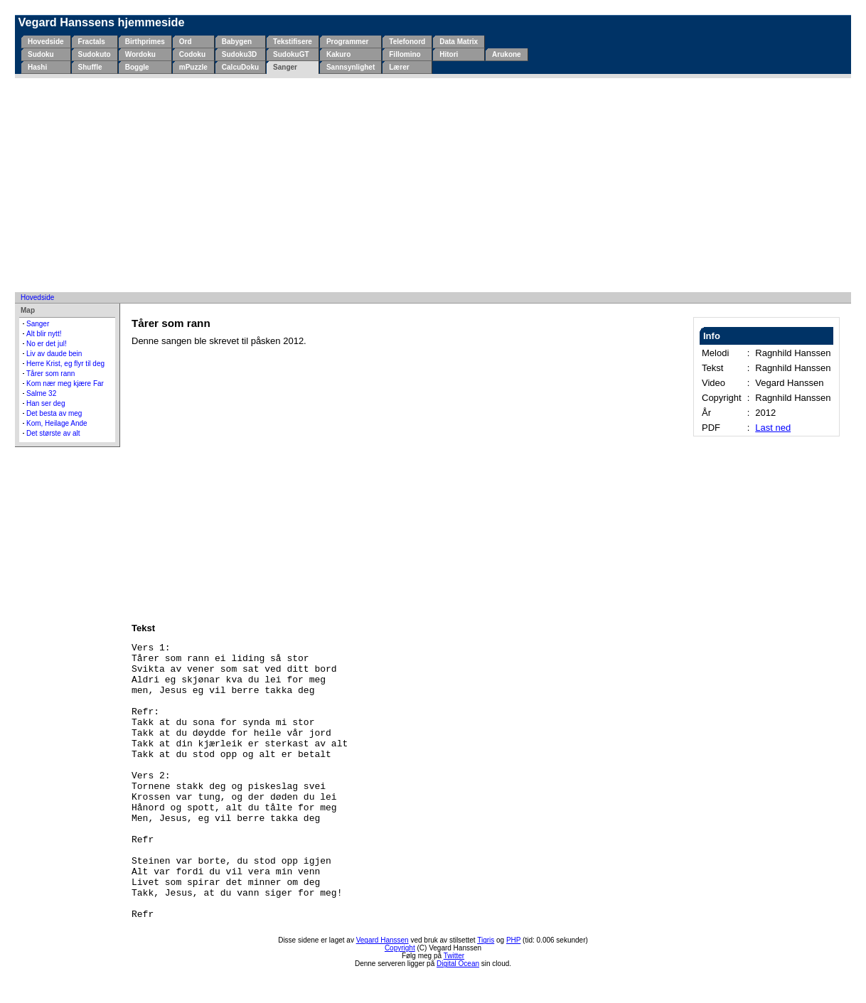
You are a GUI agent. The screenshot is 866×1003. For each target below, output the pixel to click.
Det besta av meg (54, 413)
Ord (185, 41)
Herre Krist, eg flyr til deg (65, 364)
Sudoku (41, 54)
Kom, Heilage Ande (56, 423)
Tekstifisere (292, 41)
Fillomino (404, 54)
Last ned (773, 427)
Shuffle (90, 67)
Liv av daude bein (54, 354)
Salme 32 (41, 393)
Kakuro (338, 54)
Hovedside (46, 41)
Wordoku (140, 54)
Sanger (285, 67)
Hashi (37, 67)
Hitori (448, 54)
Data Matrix (458, 41)
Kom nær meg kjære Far (65, 383)
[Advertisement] (433, 184)
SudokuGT (291, 54)
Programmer (347, 41)
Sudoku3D (239, 54)
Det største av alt (53, 433)
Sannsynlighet (350, 67)
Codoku (192, 54)
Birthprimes (145, 41)
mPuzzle (193, 67)
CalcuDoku (240, 67)
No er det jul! (46, 344)
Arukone (506, 54)
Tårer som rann (50, 373)
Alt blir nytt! (43, 334)
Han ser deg (45, 403)
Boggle (137, 67)
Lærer (399, 67)
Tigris (485, 940)
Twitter (454, 956)
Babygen (237, 41)
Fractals (91, 41)
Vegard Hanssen (382, 940)
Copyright (400, 948)
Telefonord (407, 41)
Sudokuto (94, 54)
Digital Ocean (458, 963)
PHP (513, 940)
